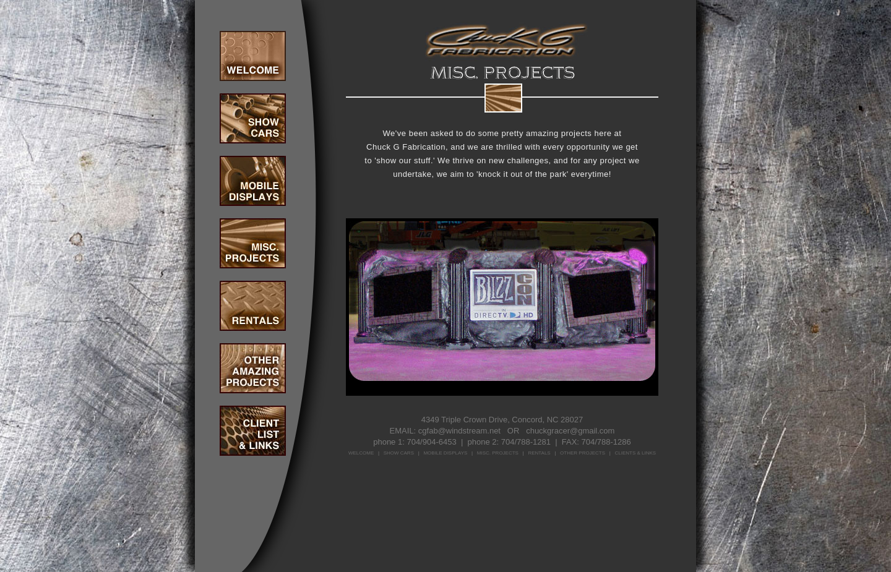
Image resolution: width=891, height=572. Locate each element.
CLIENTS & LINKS (635, 453)
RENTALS (539, 453)
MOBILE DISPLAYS (445, 453)
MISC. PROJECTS (498, 453)
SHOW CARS (399, 453)
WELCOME (361, 453)
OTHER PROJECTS (582, 453)
